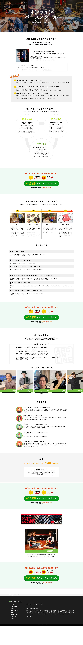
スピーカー (12, 279)
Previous (1, 390)
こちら (17, 264)
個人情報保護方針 (73, 642)
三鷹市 (36, 624)
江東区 (46, 624)
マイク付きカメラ (13, 277)
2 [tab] (41, 404)
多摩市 (60, 624)
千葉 (29, 625)
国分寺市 (71, 624)
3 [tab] (42, 404)
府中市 (41, 624)
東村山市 (51, 624)
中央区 (58, 624)
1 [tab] (40, 404)
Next (82, 390)
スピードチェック (39, 270)
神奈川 (32, 625)
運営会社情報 (80, 642)
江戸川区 (48, 624)
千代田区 (30, 624)
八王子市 (55, 624)
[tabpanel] (8, 390)
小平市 (66, 624)
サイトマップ (66, 642)
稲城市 (33, 624)
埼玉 (43, 624)
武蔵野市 (68, 624)
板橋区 (38, 624)
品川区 (63, 624)
